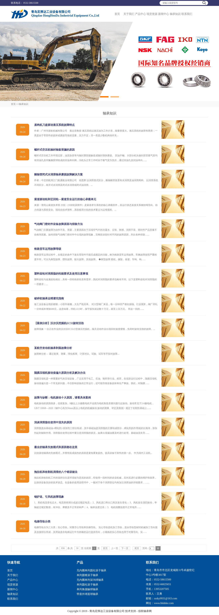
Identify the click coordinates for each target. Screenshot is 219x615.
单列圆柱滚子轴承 (87, 584)
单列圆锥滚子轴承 (87, 575)
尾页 (136, 548)
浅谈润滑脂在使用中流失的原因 (53, 422)
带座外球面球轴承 (87, 594)
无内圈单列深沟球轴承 (90, 579)
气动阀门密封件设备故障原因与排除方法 (58, 224)
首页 (117, 13)
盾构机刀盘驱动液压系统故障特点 (54, 124)
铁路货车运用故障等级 (47, 248)
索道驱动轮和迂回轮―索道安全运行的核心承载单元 (65, 199)
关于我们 (128, 13)
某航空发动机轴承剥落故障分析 (53, 348)
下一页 (124, 548)
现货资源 (152, 13)
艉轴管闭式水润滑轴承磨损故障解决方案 (58, 174)
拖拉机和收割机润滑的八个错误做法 (55, 471)
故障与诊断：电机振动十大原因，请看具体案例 (62, 397)
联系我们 (186, 13)
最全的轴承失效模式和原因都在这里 (55, 447)
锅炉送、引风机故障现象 (49, 496)
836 (63, 548)
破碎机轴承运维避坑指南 (49, 298)
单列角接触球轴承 (87, 589)
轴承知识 (175, 13)
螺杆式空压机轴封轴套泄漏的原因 (54, 149)
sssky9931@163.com (165, 598)
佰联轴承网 (145, 611)
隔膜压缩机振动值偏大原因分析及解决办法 (59, 372)
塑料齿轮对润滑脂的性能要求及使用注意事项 (61, 273)
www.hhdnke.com (164, 603)
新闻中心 (163, 13)
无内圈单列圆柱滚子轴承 (91, 570)
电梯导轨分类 (42, 521)
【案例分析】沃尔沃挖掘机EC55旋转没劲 (59, 323)
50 (77, 548)
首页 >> (15, 104)
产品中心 (140, 13)
